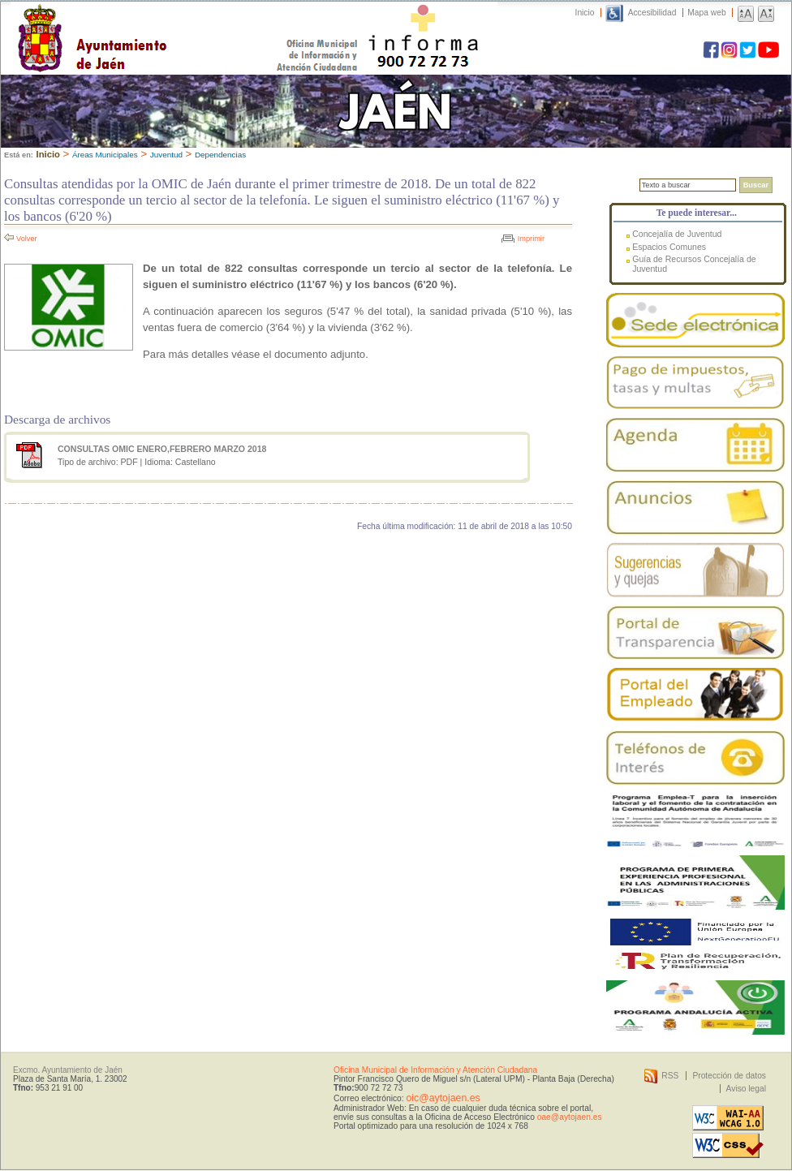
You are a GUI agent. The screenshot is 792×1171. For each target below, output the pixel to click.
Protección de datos (729, 1075)
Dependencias (220, 154)
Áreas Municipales (105, 154)
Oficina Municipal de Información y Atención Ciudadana (435, 1070)
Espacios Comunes (669, 247)
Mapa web (706, 12)
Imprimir (531, 239)
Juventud (166, 154)
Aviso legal (746, 1088)
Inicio (585, 12)
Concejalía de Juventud (676, 234)
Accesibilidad (652, 12)
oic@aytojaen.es (443, 1098)
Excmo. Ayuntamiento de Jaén (68, 1070)
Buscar (755, 185)
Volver (26, 239)
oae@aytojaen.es (569, 1117)
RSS (669, 1075)
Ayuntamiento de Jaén (163, 22)
